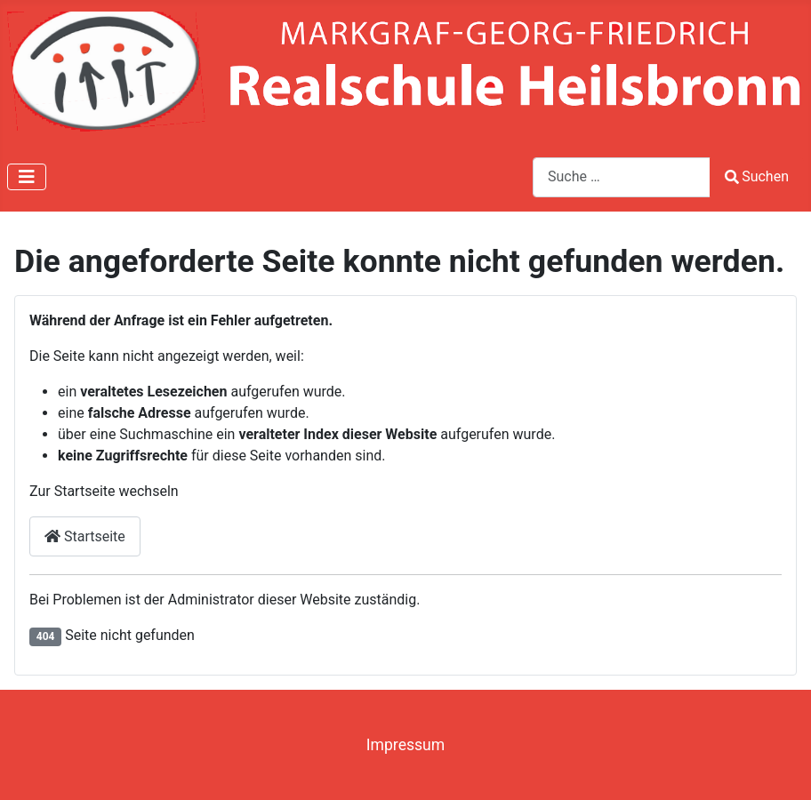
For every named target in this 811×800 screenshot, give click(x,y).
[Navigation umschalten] (26, 177)
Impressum (406, 745)
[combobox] (622, 177)
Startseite (84, 536)
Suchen (757, 176)
